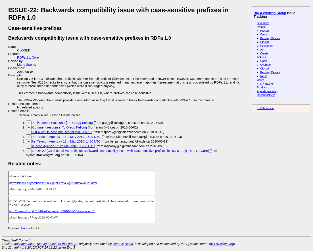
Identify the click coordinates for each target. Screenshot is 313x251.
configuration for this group (57, 244)
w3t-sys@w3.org (222, 244)
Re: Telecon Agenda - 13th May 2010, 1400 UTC (66, 137)
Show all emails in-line (33, 115)
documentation (24, 244)
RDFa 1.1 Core (28, 57)
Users (260, 80)
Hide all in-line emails (66, 115)
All (261, 49)
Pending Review (270, 38)
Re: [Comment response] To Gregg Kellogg (62, 122)
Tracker (267, 83)
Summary (263, 23)
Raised (264, 30)
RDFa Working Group (270, 13)
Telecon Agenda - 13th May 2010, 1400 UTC (63, 146)
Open (263, 34)
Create (264, 53)
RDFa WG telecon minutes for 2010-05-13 (61, 132)
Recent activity (266, 95)
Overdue (265, 64)
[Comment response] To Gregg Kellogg (59, 127)
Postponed (266, 45)
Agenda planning (267, 91)
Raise (263, 76)
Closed (264, 42)
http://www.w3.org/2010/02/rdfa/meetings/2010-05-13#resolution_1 (52, 211)
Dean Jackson (123, 244)
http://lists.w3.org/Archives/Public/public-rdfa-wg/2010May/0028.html (53, 183)
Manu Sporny (26, 64)
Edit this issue (265, 108)
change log (27, 228)
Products (262, 87)
